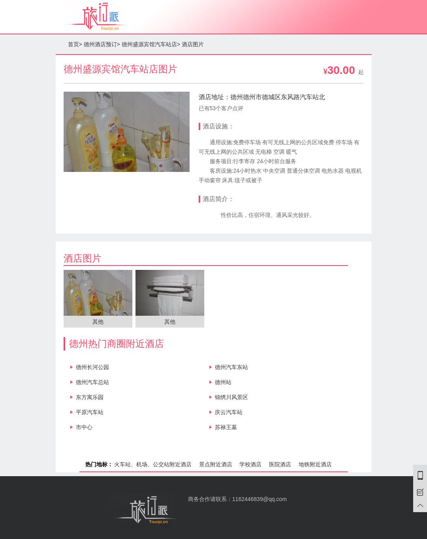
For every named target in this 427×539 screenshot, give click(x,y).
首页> (75, 44)
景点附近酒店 (215, 464)
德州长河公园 (92, 367)
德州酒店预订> (102, 44)
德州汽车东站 (231, 367)
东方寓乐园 (89, 397)
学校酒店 (250, 464)
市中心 (84, 427)
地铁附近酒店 (315, 464)
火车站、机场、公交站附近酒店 (153, 464)
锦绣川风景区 (231, 397)
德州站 (223, 382)
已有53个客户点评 (221, 108)
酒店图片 (193, 44)
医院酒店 (280, 464)
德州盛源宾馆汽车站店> (151, 44)
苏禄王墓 (226, 427)
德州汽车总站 (92, 382)
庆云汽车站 (229, 412)
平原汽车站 (89, 412)
